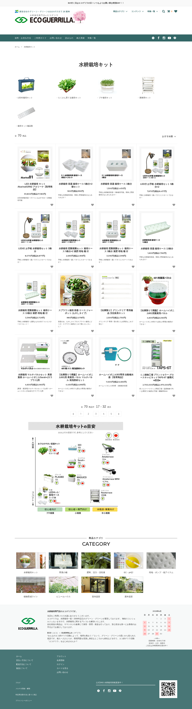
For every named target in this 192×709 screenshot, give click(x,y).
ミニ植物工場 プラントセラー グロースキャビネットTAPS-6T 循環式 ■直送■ (157, 376)
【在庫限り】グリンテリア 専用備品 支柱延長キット (116, 310)
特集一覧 (92, 38)
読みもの (69, 38)
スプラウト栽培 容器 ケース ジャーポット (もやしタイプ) (75, 310)
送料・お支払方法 (23, 38)
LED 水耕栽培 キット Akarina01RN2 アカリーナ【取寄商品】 (35, 186)
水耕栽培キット (29, 47)
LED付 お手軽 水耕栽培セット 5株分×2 (157, 184)
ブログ (17, 680)
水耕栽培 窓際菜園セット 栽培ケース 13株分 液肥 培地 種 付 (35, 310)
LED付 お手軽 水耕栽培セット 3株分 (35, 248)
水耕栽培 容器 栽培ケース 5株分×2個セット (75, 184)
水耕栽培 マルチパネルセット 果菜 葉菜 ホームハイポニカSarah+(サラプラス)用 (35, 376)
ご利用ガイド (40, 38)
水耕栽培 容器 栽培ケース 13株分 (157, 247)
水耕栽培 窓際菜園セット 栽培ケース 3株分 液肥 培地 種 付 (116, 248)
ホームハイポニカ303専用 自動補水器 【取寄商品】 (116, 374)
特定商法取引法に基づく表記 (27, 688)
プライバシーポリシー (24, 692)
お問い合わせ (56, 38)
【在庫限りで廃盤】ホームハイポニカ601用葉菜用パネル (157, 310)
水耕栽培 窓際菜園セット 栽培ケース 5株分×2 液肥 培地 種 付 (75, 248)
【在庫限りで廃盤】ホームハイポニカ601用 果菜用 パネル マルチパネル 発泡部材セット (75, 376)
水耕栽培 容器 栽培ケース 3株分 (116, 183)
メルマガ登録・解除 (23, 684)
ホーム (17, 47)
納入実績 (81, 38)
